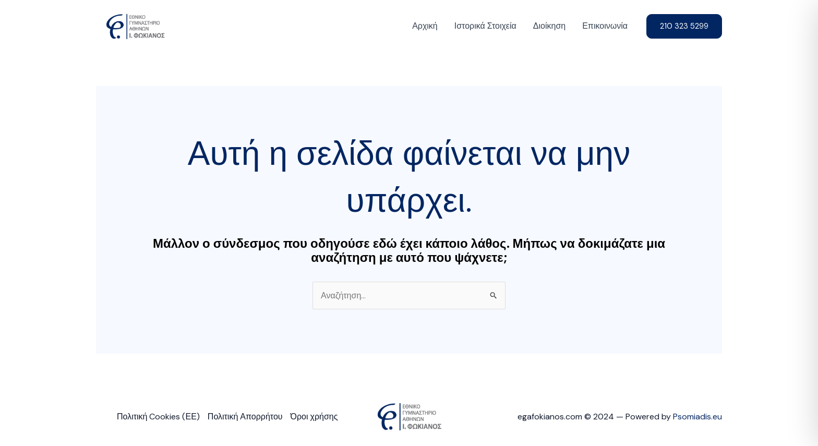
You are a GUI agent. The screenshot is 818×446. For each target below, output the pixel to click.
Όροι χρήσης (314, 416)
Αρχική (425, 25)
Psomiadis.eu (697, 416)
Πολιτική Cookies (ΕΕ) (158, 416)
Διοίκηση (549, 25)
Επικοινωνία (605, 25)
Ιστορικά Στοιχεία (485, 25)
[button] (684, 26)
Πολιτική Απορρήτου (245, 416)
